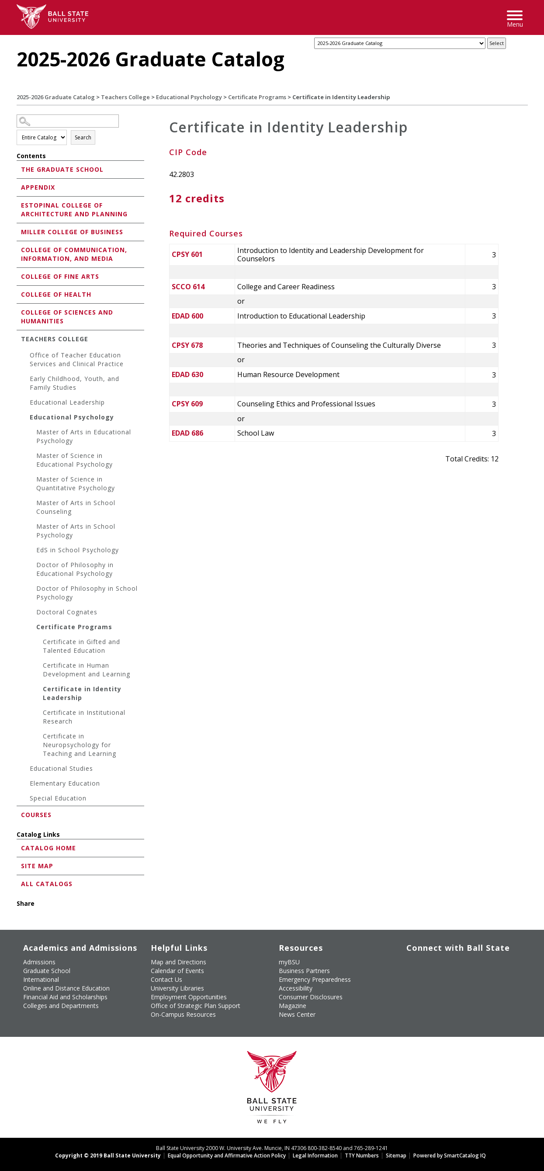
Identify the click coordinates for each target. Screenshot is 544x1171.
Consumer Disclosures (311, 997)
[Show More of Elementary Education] (25, 784)
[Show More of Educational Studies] (25, 770)
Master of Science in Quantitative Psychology (75, 483)
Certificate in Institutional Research (84, 716)
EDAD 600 (187, 316)
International (41, 979)
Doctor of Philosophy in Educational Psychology (75, 569)
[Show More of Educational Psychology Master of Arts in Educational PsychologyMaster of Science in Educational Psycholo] (25, 418)
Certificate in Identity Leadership (82, 693)
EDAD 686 (187, 433)
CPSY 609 (187, 404)
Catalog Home (48, 848)
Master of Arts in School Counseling (75, 507)
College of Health (56, 294)
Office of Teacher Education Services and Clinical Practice (77, 359)
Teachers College (125, 97)
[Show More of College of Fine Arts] (19, 276)
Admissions (39, 962)
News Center (297, 1014)
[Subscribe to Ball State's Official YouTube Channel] (447, 960)
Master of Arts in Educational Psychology (83, 436)
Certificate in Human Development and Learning (86, 669)
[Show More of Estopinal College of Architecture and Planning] (19, 205)
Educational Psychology (189, 97)
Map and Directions (178, 962)
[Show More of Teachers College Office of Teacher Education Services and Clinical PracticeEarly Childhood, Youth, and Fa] (19, 338)
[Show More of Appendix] (19, 187)
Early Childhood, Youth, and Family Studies (74, 382)
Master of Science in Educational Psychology (74, 459)
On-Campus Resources (183, 1014)
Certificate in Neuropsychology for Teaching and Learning (79, 745)
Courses (36, 815)
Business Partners (304, 971)
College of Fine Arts (60, 276)
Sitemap (396, 1155)
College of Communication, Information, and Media (74, 254)
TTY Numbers (362, 1155)
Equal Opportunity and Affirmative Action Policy (227, 1155)
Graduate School (46, 971)
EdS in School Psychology (77, 550)
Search (83, 137)
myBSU (289, 962)
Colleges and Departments (61, 1005)
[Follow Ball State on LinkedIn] (407, 976)
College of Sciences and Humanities (67, 316)
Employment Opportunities (189, 997)
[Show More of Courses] (19, 814)
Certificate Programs (257, 97)
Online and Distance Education (66, 988)
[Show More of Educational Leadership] (25, 403)
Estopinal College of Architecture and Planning (74, 209)
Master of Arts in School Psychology (75, 530)
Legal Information (315, 1155)
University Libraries (177, 988)
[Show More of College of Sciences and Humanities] (19, 312)
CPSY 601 (187, 254)
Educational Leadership (67, 402)
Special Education (58, 798)
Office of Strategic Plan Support (195, 1005)
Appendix (38, 187)
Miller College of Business (72, 232)
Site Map (37, 866)
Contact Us (166, 979)
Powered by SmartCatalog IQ (449, 1155)
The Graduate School (62, 169)
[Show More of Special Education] (25, 799)
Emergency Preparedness (315, 979)
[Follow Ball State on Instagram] (467, 960)
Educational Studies (61, 768)
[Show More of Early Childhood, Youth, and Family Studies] (25, 380)
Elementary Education (65, 783)
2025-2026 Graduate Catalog (56, 97)
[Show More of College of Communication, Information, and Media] (19, 249)
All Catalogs (47, 884)
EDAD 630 (187, 374)
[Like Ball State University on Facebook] (407, 960)
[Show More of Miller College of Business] (19, 231)
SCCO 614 (188, 286)
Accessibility (295, 988)
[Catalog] (399, 43)
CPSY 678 (187, 345)
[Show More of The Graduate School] (19, 169)
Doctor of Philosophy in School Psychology (87, 592)
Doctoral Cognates (66, 612)
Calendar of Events (177, 971)
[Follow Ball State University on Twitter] (427, 960)
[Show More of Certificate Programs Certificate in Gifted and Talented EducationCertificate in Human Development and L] (32, 628)
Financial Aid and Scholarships (65, 997)
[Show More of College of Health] (19, 294)
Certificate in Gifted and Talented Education (81, 646)
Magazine (292, 1005)
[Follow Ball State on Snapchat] (427, 976)
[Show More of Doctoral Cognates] (32, 613)
